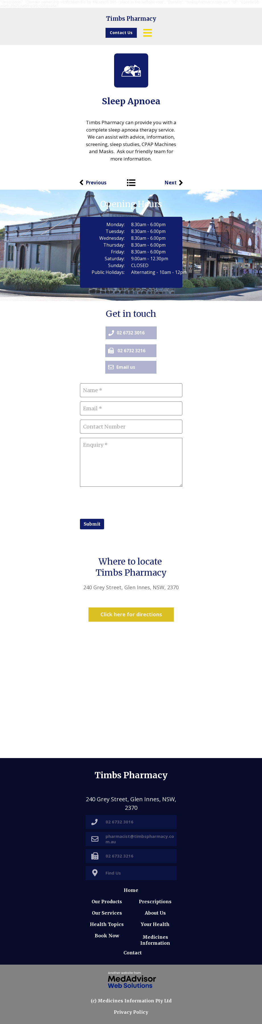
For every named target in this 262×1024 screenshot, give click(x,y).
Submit (92, 524)
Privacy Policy (131, 1012)
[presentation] (123, 502)
